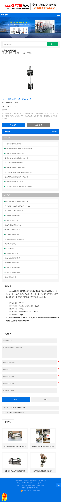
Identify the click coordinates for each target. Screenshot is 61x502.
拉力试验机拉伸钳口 (11, 277)
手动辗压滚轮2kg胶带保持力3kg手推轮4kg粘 (17, 206)
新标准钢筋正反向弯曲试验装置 (14, 211)
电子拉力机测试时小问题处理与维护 (15, 167)
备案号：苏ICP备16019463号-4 (30, 488)
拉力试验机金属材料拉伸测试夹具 (14, 239)
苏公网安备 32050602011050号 (30, 490)
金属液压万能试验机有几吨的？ (14, 144)
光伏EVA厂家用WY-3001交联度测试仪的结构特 (18, 186)
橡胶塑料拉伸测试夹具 (11, 253)
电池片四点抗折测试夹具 (12, 234)
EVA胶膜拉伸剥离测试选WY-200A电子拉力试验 (18, 148)
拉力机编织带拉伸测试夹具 (12, 258)
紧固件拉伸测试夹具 (11, 248)
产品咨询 (13, 125)
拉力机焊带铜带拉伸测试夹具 (13, 267)
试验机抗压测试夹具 (11, 244)
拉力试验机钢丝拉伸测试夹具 (13, 215)
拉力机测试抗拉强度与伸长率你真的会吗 (16, 177)
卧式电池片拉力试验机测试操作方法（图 (16, 158)
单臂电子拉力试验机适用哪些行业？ (15, 153)
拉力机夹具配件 (26, 53)
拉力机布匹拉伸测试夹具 (12, 263)
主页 (10, 53)
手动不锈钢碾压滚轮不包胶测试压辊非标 (16, 201)
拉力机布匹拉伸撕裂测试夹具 (13, 225)
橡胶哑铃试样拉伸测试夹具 (12, 229)
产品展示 (16, 53)
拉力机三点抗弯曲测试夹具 (12, 272)
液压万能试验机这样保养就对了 (14, 163)
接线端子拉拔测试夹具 (11, 220)
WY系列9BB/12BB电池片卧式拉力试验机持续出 (18, 172)
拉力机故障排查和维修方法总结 (14, 181)
